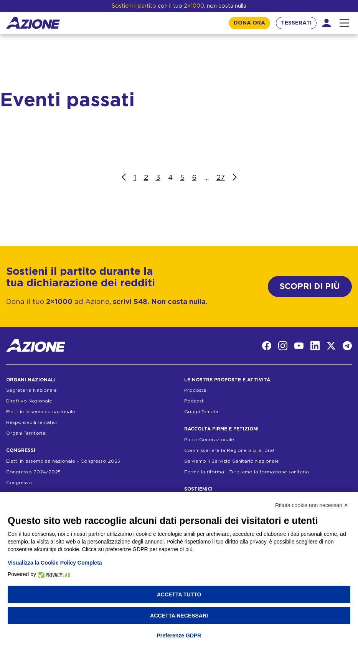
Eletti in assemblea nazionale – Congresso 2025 (63, 461)
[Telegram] (347, 345)
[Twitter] (331, 345)
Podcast (194, 401)
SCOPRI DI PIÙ (310, 286)
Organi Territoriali (27, 433)
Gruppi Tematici (202, 411)
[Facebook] (266, 345)
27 (220, 177)
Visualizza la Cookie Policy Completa (55, 563)
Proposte (195, 390)
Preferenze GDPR (179, 635)
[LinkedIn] (315, 345)
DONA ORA (249, 23)
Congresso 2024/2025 (33, 472)
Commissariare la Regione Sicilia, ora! (229, 450)
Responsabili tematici (31, 422)
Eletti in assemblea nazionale (40, 411)
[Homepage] (33, 23)
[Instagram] (282, 345)
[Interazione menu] (344, 23)
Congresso (19, 482)
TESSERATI (296, 23)
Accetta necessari (179, 616)
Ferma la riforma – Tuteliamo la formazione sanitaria (246, 472)
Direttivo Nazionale (29, 401)
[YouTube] (299, 345)
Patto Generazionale (209, 439)
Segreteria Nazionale (31, 390)
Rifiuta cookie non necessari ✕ (311, 505)
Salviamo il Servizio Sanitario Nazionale (231, 461)
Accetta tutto (179, 594)
